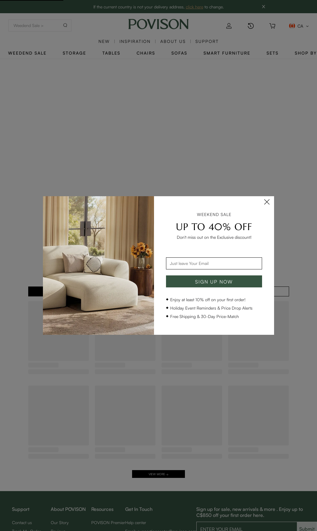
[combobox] (214, 263)
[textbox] (214, 263)
